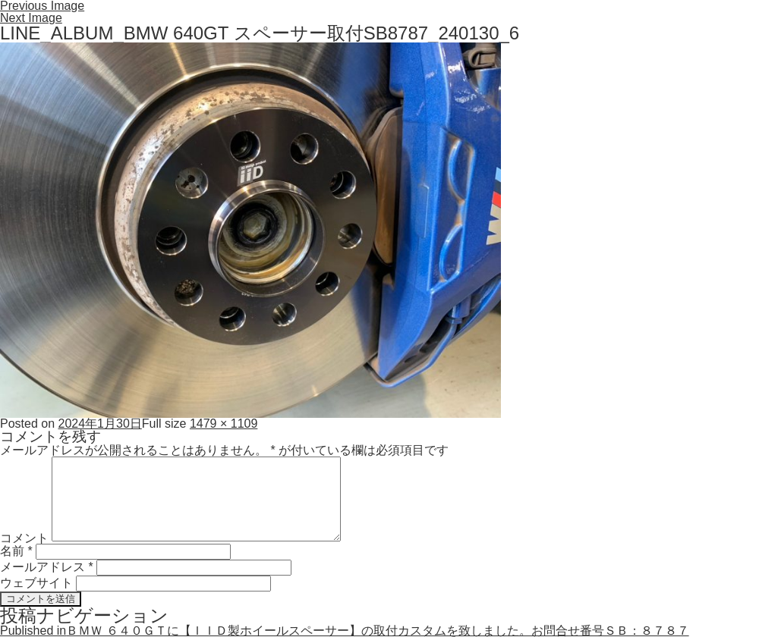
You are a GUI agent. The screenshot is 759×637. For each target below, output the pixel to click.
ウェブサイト (36, 582)
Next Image (31, 17)
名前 (16, 550)
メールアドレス (46, 566)
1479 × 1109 (223, 423)
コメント (24, 537)
